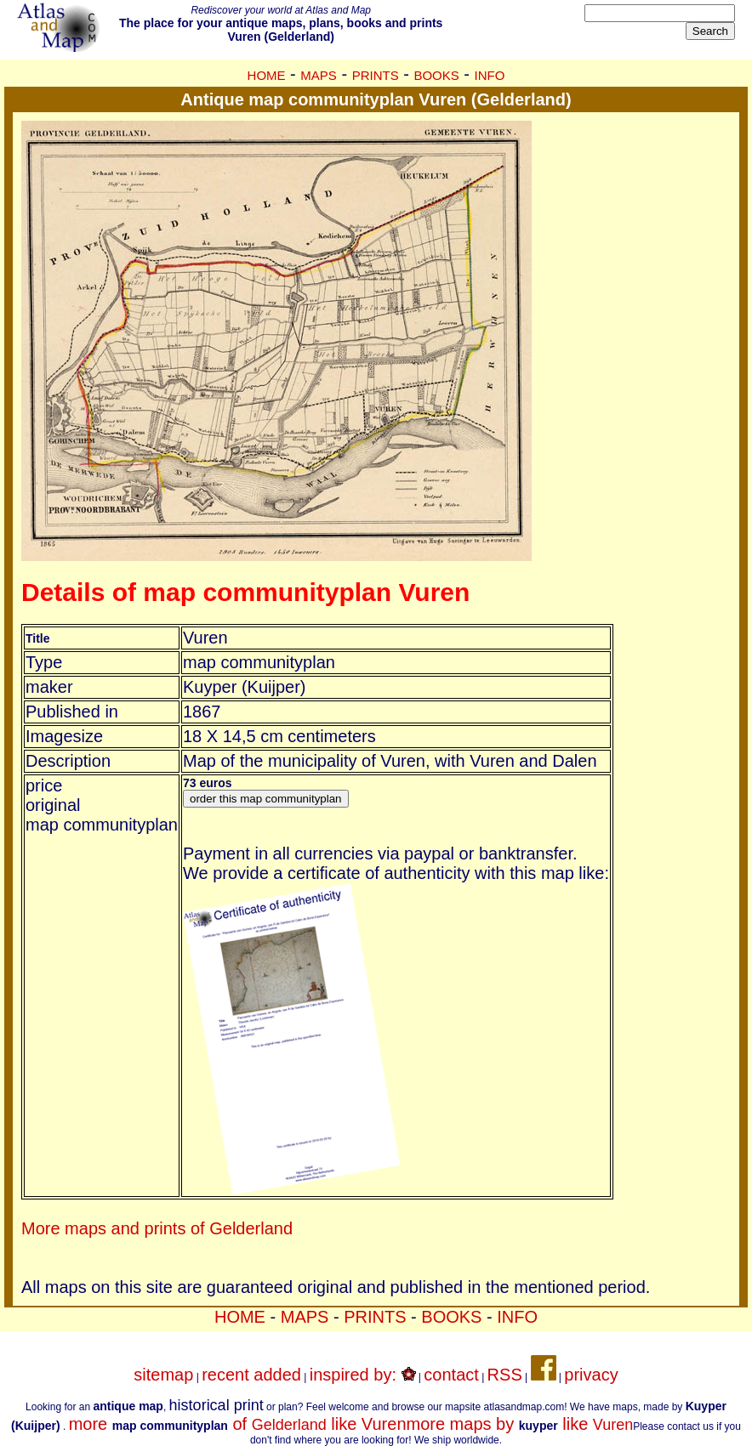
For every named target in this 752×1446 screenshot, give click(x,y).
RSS (504, 1374)
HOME (267, 75)
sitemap (163, 1374)
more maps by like (520, 1424)
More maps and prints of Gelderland (157, 1228)
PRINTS (375, 75)
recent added (251, 1374)
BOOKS (436, 75)
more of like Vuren (238, 1424)
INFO (490, 75)
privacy (591, 1374)
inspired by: (363, 1374)
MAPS (318, 75)
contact (451, 1374)
